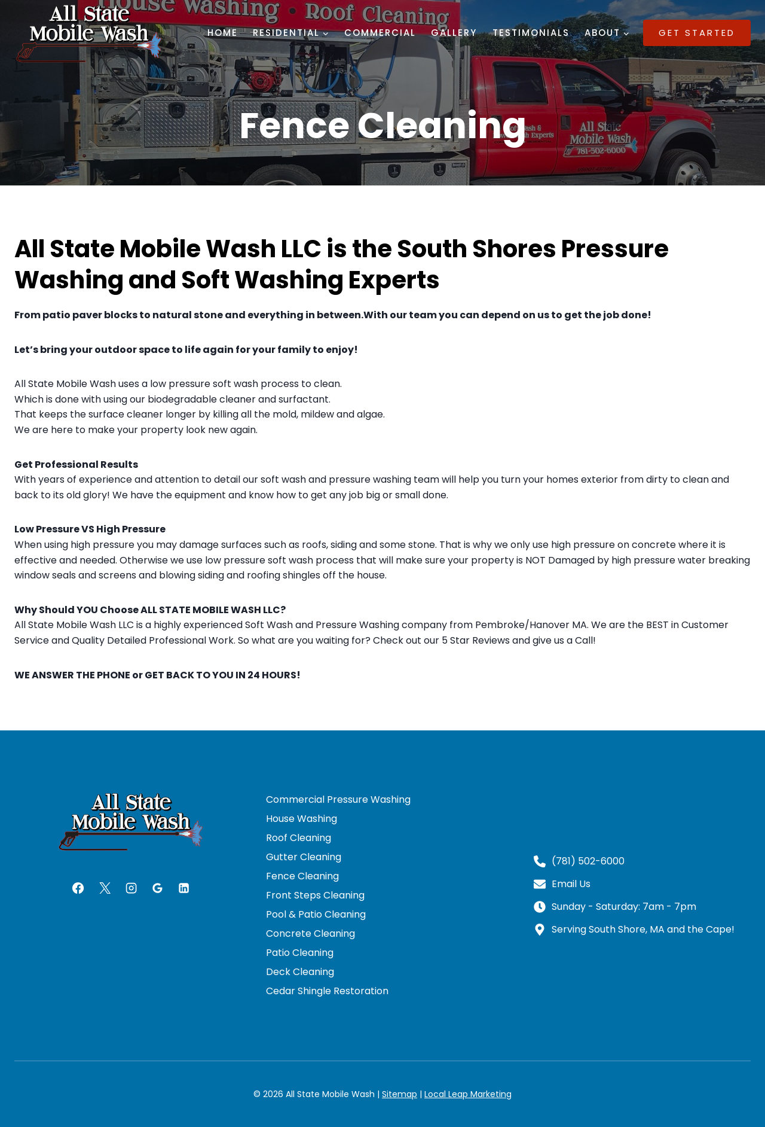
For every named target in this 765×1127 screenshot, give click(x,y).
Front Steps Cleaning (315, 895)
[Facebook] (78, 887)
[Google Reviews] (157, 887)
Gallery (454, 32)
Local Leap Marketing (468, 1094)
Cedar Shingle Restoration (327, 991)
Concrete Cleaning (310, 933)
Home (222, 32)
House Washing (301, 819)
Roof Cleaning (298, 838)
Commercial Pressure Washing (338, 799)
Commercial (380, 32)
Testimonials (531, 32)
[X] (104, 887)
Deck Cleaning (300, 972)
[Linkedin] (183, 887)
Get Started (697, 32)
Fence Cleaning (302, 876)
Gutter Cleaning (303, 857)
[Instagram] (131, 887)
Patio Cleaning (299, 953)
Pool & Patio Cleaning (316, 914)
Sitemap (399, 1094)
